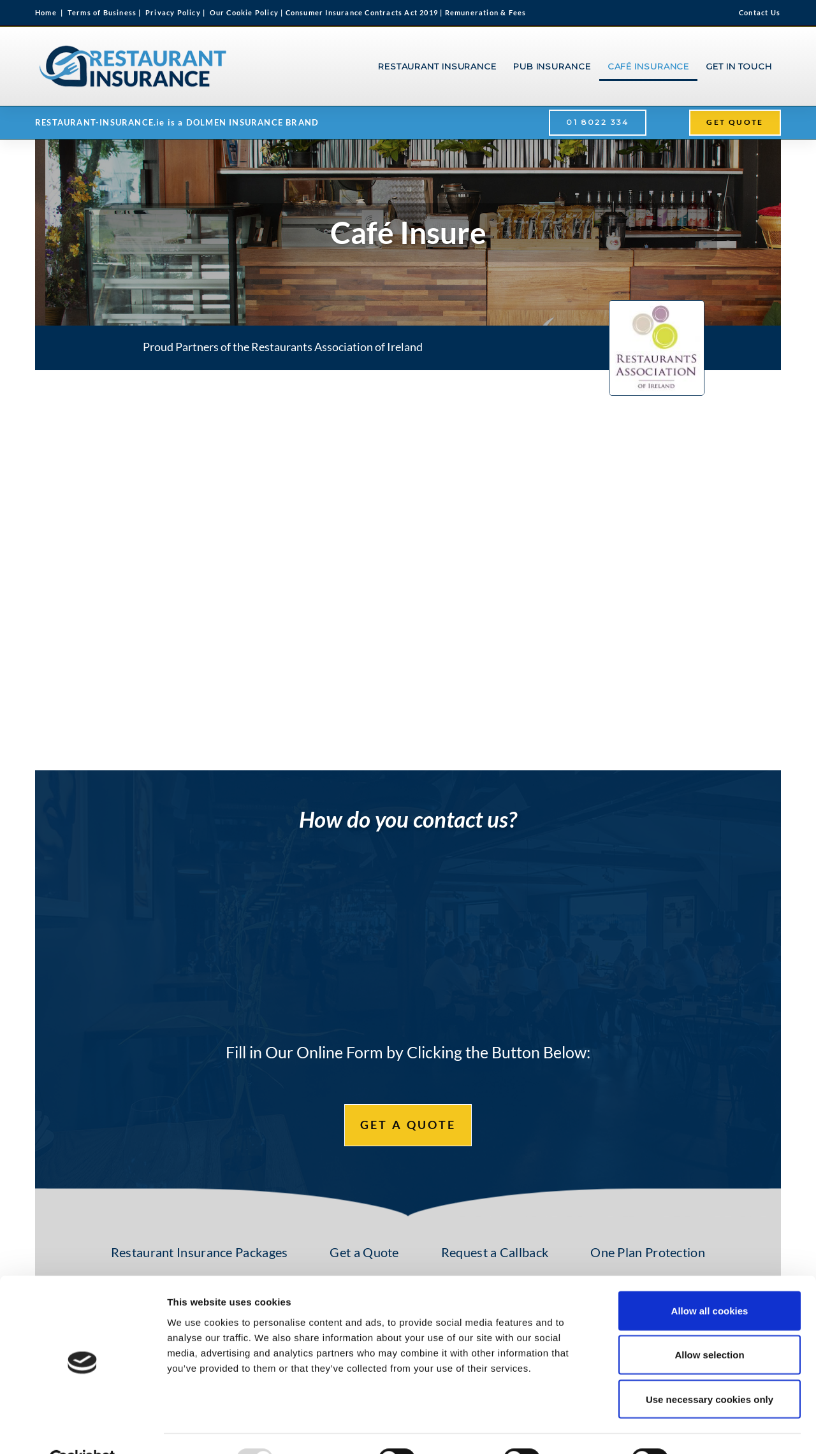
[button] (597, 122)
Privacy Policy (173, 12)
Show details (721, 1428)
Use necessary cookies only (709, 1369)
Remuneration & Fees (486, 12)
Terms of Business (102, 12)
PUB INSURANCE (552, 66)
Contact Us (759, 12)
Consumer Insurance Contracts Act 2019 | (365, 12)
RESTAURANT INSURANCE (437, 66)
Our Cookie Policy (248, 12)
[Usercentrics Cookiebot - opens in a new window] (82, 1429)
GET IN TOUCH (739, 66)
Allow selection (709, 1324)
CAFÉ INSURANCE (649, 66)
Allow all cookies (709, 1280)
